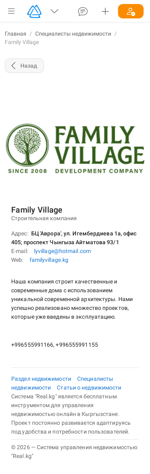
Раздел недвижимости (41, 379)
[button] (11, 11)
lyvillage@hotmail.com (62, 251)
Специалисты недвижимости (73, 33)
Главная (15, 33)
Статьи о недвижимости (89, 387)
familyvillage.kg (49, 260)
